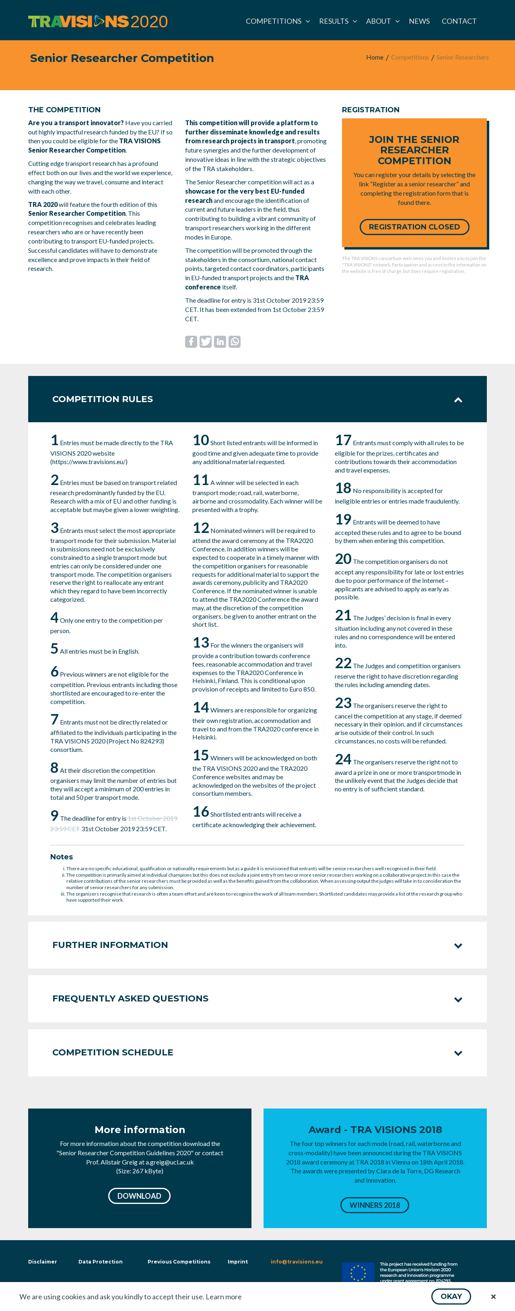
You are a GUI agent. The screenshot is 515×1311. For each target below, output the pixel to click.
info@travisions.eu (297, 1262)
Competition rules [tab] (257, 399)
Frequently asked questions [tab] (257, 998)
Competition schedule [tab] (257, 1052)
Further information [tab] (257, 944)
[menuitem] (276, 21)
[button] (451, 1296)
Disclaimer (42, 1262)
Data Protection (100, 1262)
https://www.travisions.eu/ (89, 461)
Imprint (238, 1262)
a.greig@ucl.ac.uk (170, 1162)
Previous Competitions (179, 1262)
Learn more (224, 1296)
